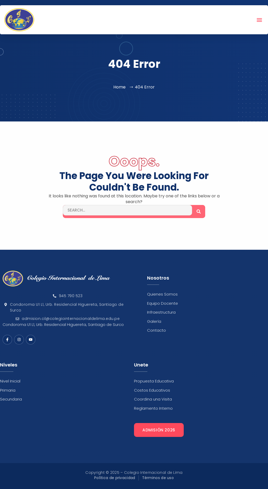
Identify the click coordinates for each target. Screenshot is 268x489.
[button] (259, 19)
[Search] (198, 211)
